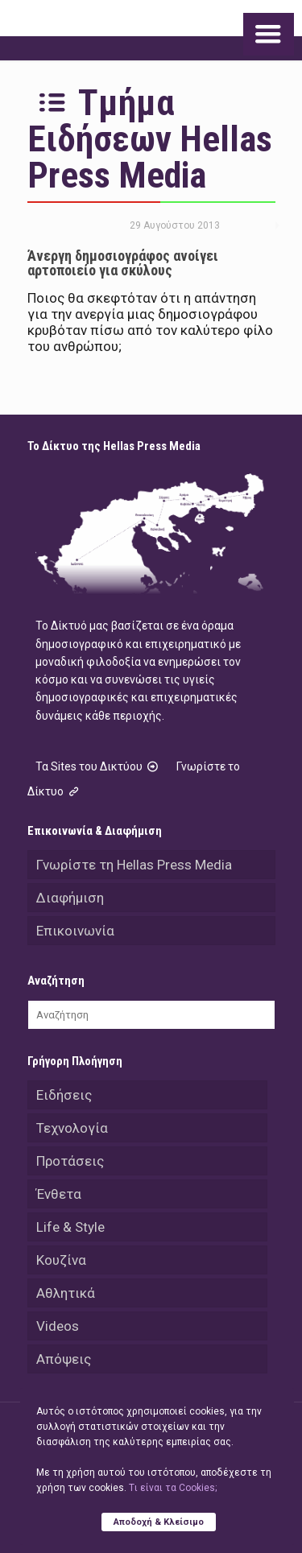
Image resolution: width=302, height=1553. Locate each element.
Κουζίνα (61, 1260)
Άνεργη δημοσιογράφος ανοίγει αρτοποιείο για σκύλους (122, 263)
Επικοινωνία (75, 931)
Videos (57, 1326)
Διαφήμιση (70, 898)
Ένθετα (58, 1194)
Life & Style (70, 1227)
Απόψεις (63, 1359)
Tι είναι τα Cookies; (173, 1487)
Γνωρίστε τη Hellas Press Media (134, 865)
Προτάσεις (70, 1161)
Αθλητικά (65, 1293)
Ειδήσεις (64, 1095)
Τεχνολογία (72, 1128)
